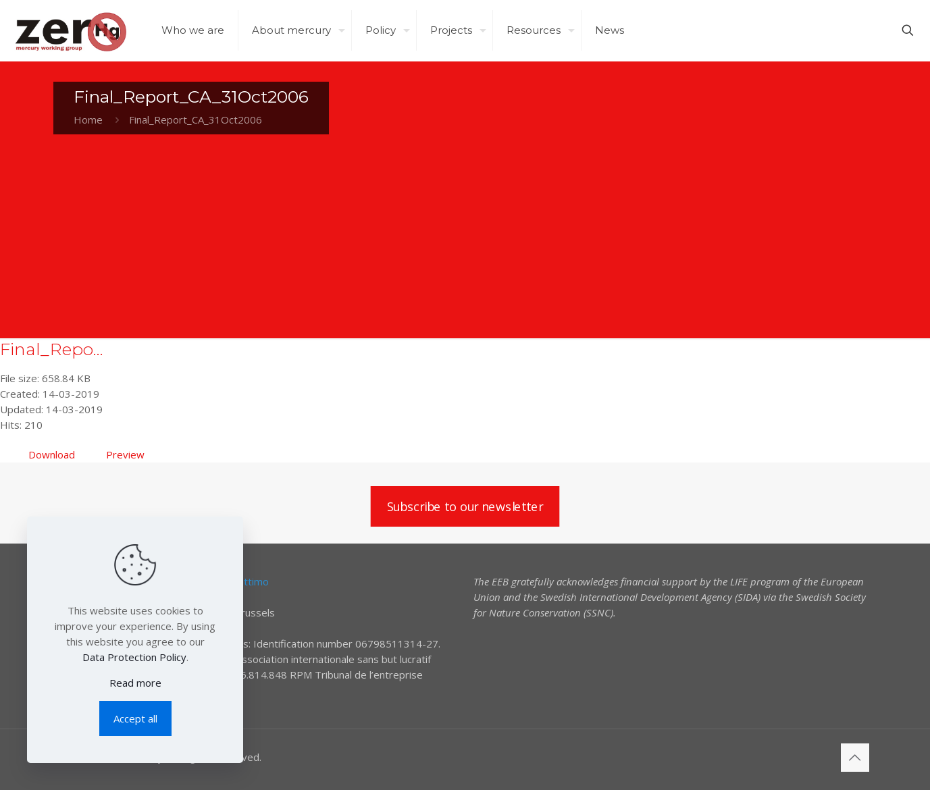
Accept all (135, 718)
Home (88, 119)
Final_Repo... (51, 349)
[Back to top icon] (855, 757)
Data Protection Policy (134, 657)
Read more (135, 682)
